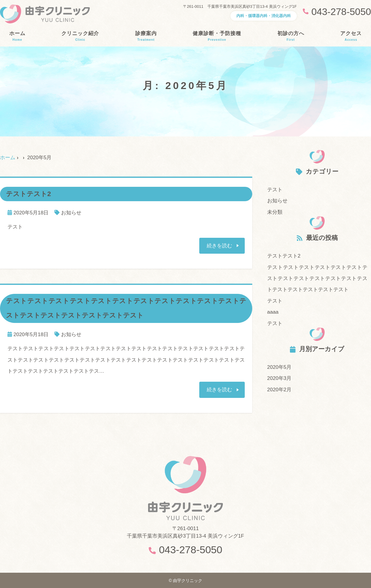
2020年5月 (279, 367)
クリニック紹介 (80, 36)
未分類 (274, 212)
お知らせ (71, 213)
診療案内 (146, 36)
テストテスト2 (283, 256)
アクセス (351, 36)
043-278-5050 (190, 549)
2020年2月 (279, 389)
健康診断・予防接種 (217, 36)
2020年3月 (279, 378)
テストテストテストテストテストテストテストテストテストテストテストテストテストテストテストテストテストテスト (317, 278)
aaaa (273, 312)
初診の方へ (290, 36)
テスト (274, 190)
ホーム (17, 36)
